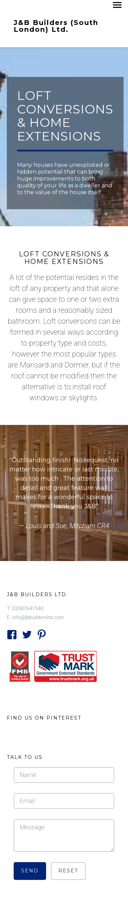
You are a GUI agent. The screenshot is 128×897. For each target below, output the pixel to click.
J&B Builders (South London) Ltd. (56, 25)
